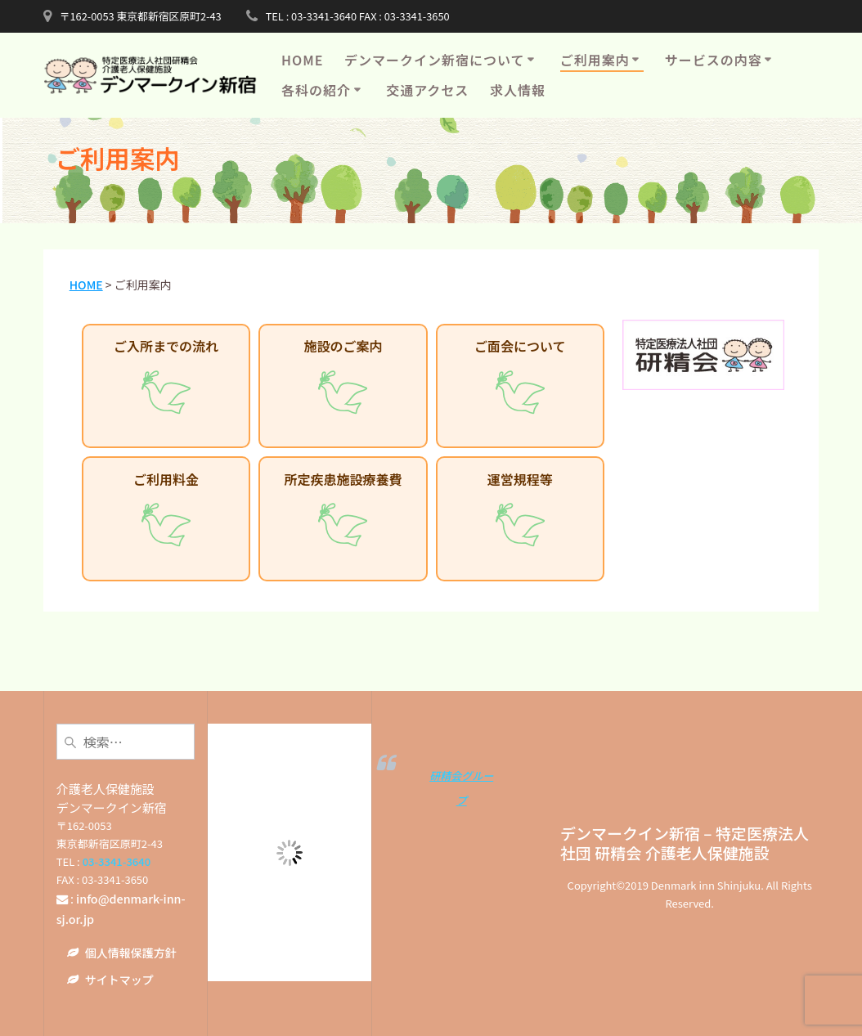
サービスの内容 (713, 60)
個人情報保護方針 (131, 952)
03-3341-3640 (116, 861)
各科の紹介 (316, 90)
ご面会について (520, 379)
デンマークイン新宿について (434, 60)
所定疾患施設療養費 (343, 512)
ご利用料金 (166, 512)
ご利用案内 (595, 60)
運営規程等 (520, 512)
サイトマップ (119, 979)
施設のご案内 (342, 379)
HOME (302, 60)
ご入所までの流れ (166, 379)
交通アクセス (427, 90)
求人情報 (517, 90)
